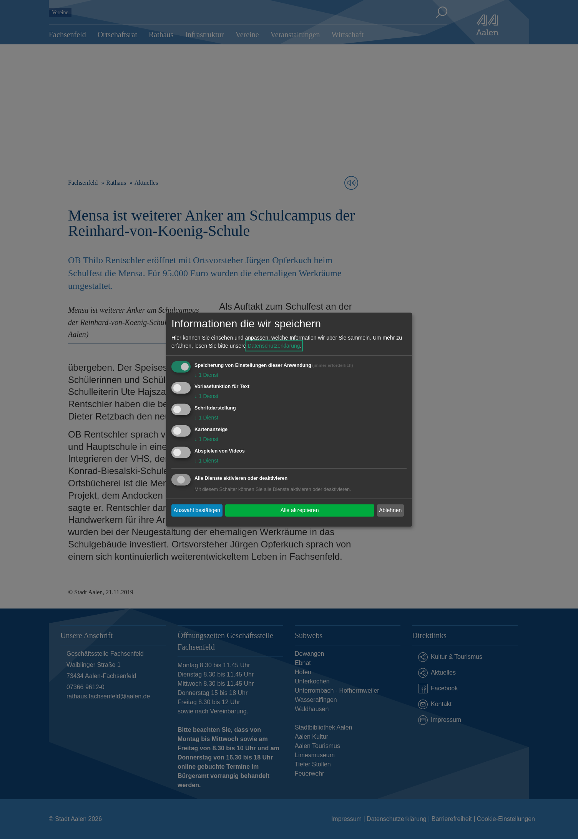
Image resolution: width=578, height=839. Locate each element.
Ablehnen (390, 510)
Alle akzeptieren (300, 510)
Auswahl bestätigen (197, 510)
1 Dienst (206, 374)
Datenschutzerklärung (273, 345)
